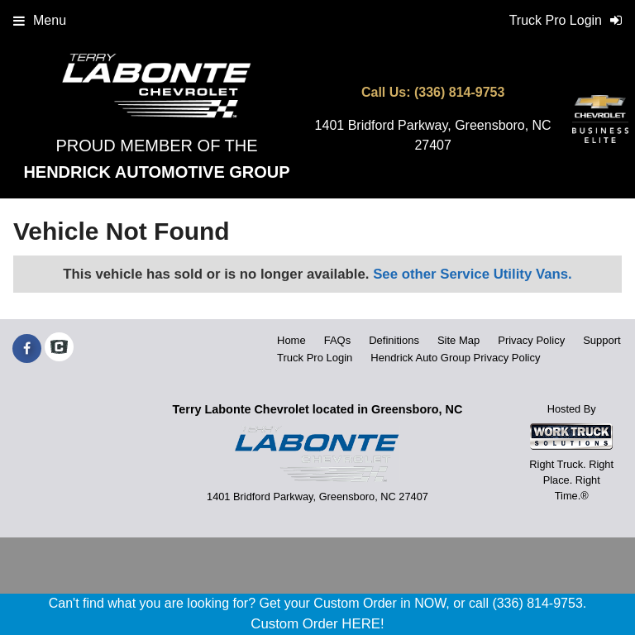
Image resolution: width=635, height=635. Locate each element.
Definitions (394, 340)
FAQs (337, 340)
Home (291, 340)
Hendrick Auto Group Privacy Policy (455, 357)
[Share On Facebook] (26, 349)
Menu (39, 20)
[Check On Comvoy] (59, 349)
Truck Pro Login (314, 357)
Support (602, 340)
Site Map (458, 340)
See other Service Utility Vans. (472, 274)
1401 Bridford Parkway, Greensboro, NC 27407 (433, 135)
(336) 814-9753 (459, 92)
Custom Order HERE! (317, 624)
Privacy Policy (531, 340)
